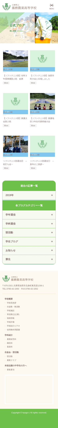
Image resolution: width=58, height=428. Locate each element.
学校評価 (10, 322)
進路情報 (10, 318)
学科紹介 (9, 335)
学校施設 (10, 310)
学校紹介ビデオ (13, 326)
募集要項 (10, 370)
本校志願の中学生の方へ (16, 365)
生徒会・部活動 (12, 352)
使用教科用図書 (13, 330)
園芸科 (10, 343)
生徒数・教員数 (13, 307)
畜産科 (10, 347)
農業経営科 (11, 339)
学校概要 (9, 299)
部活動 (10, 356)
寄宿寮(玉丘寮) (13, 314)
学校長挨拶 (11, 303)
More (6, 83)
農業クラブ (11, 360)
